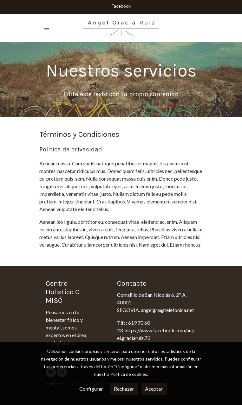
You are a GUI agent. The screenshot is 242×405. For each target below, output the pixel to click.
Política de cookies (128, 374)
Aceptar (154, 389)
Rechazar (124, 389)
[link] (121, 28)
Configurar (91, 389)
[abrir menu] (47, 28)
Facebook (121, 6)
